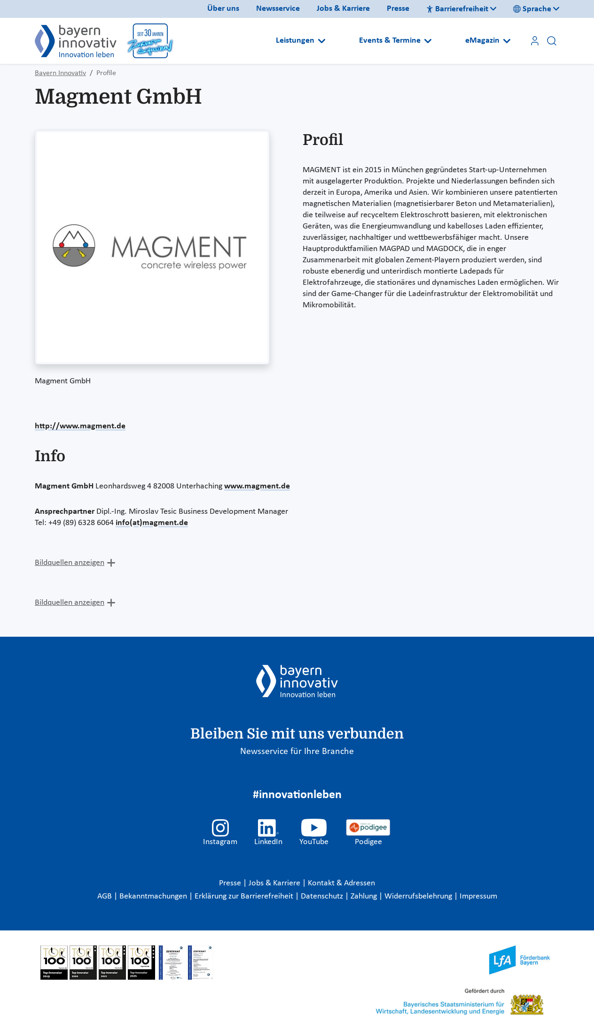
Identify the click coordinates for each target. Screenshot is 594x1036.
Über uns (223, 8)
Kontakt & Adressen (341, 883)
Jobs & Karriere (343, 8)
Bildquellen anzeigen (69, 562)
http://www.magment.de (80, 426)
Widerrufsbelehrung (419, 896)
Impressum (478, 896)
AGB (105, 896)
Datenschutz (323, 896)
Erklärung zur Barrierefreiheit (245, 896)
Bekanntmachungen (154, 896)
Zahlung (365, 896)
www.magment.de (257, 486)
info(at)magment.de (152, 522)
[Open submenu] (321, 40)
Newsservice (278, 8)
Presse (398, 8)
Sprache (532, 9)
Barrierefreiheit (457, 9)
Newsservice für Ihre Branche (297, 751)
